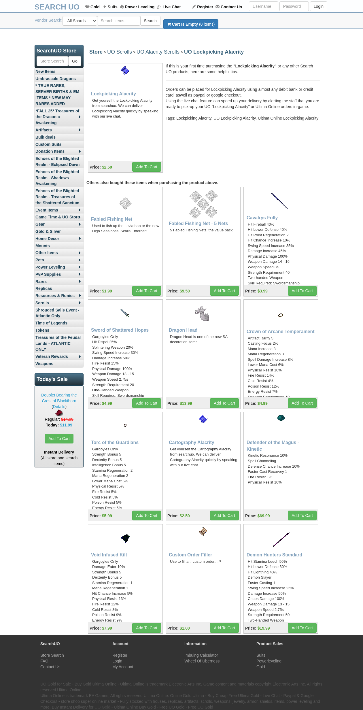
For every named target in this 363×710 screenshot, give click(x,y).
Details (59, 406)
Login (319, 6)
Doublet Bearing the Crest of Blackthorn (59, 398)
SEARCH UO (57, 7)
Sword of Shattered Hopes (120, 330)
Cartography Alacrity (191, 442)
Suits (113, 7)
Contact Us (231, 7)
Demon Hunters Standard (274, 554)
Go (74, 61)
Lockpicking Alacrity (113, 93)
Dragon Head (183, 330)
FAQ (44, 661)
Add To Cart (59, 438)
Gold (95, 7)
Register (205, 7)
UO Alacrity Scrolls (158, 52)
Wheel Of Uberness (202, 661)
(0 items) (191, 24)
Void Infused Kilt (109, 554)
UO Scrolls (119, 52)
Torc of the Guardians (115, 442)
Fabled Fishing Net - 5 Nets (198, 223)
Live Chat (171, 7)
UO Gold (102, 707)
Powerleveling (268, 661)
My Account (122, 666)
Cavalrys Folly (262, 217)
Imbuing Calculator (201, 655)
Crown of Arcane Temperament (281, 331)
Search (150, 20)
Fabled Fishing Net (111, 219)
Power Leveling (140, 7)
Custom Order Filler (190, 554)
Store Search (52, 655)
